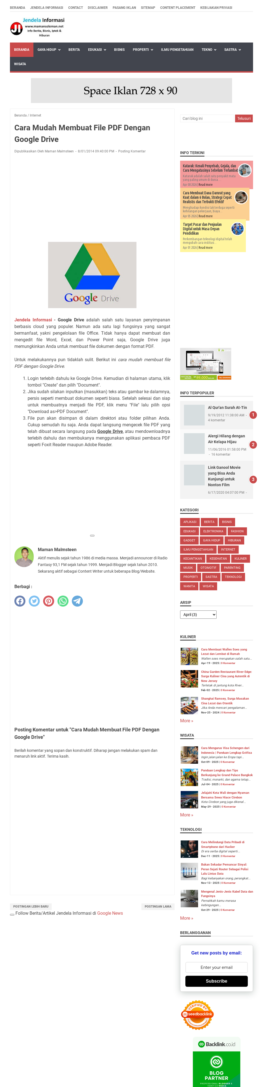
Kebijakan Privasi (216, 8)
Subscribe (216, 981)
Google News (110, 913)
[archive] (198, 614)
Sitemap (148, 8)
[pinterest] (48, 601)
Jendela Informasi (46, 8)
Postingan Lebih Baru (30, 906)
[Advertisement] (92, 198)
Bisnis (119, 50)
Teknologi (233, 577)
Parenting (232, 568)
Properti (141, 50)
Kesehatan (218, 558)
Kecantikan (192, 558)
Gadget (189, 540)
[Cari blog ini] (207, 118)
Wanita (189, 586)
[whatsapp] (63, 601)
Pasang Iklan (124, 8)
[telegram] (77, 601)
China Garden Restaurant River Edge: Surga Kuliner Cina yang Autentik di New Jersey (226, 676)
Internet (228, 549)
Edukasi (95, 50)
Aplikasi (189, 522)
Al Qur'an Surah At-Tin (227, 407)
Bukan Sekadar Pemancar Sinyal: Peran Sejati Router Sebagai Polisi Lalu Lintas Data (224, 869)
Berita (74, 50)
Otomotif (208, 568)
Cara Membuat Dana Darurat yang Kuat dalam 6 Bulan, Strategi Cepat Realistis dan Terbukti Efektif (207, 197)
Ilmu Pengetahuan (177, 50)
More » (186, 720)
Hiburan (234, 540)
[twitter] (34, 601)
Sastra (230, 50)
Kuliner (241, 558)
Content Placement (177, 8)
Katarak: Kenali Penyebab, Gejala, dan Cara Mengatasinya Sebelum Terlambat (210, 168)
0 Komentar (228, 663)
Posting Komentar (132, 151)
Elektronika (213, 531)
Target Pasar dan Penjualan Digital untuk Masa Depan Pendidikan (202, 229)
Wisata (20, 64)
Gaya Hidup (47, 50)
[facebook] (19, 601)
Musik (188, 568)
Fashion (237, 531)
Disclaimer (98, 8)
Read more (206, 184)
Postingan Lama (158, 906)
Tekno (207, 50)
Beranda (17, 8)
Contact (75, 8)
